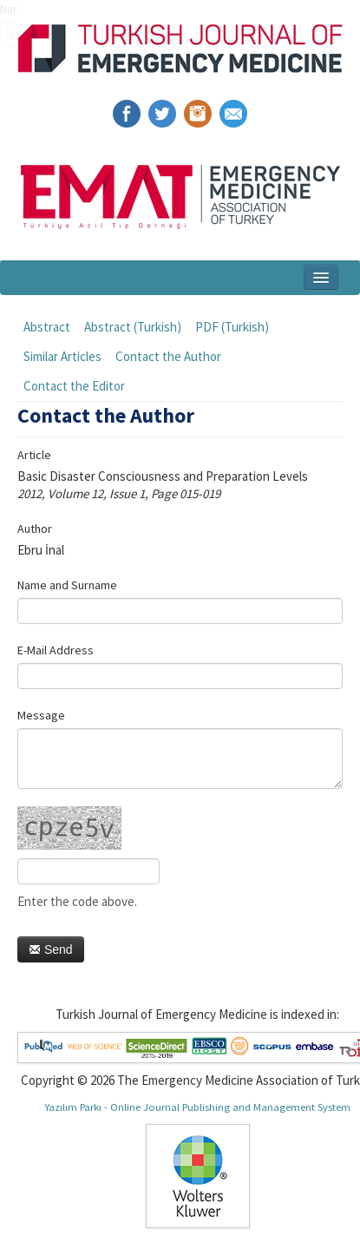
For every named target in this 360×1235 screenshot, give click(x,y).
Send (51, 949)
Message (41, 715)
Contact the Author (168, 356)
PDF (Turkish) (232, 327)
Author (34, 528)
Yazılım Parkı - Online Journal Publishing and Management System (197, 1106)
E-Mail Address (55, 650)
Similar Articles (62, 356)
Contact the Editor (74, 386)
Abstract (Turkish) (132, 327)
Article (34, 455)
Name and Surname (67, 585)
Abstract (46, 327)
